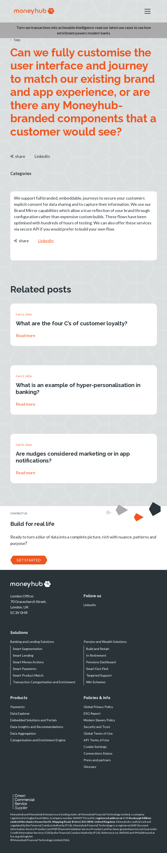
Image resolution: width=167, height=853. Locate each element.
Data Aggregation (23, 733)
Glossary (90, 767)
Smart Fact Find (97, 669)
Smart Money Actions (28, 662)
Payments (17, 707)
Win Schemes (96, 682)
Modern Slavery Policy (99, 720)
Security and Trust (97, 727)
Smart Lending (23, 655)
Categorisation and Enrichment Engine (38, 740)
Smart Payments (24, 669)
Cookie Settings (95, 747)
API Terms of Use (96, 740)
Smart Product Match (28, 675)
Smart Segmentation (27, 649)
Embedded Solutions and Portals (33, 720)
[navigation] (34, 11)
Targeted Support (99, 675)
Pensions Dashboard (101, 662)
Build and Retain (97, 649)
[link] (83, 324)
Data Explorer (20, 713)
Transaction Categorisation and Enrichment (44, 682)
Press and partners (97, 760)
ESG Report (92, 713)
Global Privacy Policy (98, 707)
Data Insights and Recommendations (36, 727)
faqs (15, 40)
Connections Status (98, 753)
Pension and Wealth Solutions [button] (105, 642)
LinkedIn (42, 156)
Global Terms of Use (98, 733)
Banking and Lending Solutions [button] (32, 642)
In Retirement (96, 655)
